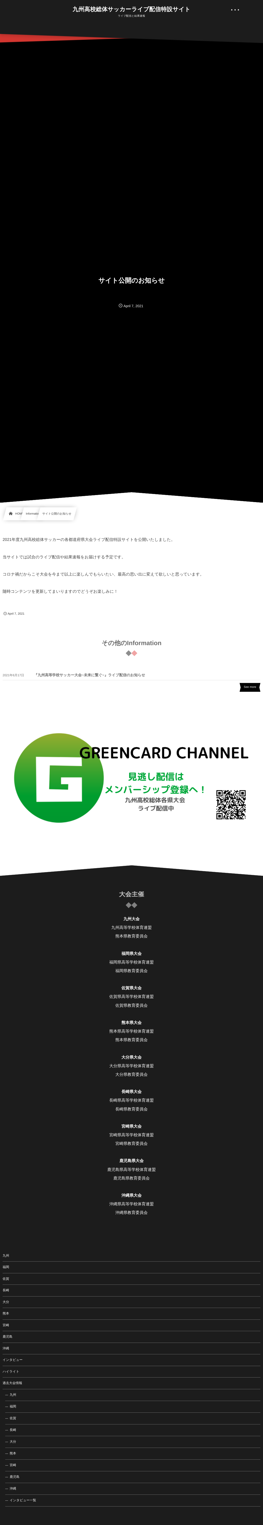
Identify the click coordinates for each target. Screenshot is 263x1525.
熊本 (6, 1313)
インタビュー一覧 (23, 1500)
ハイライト (11, 1371)
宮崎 (6, 1325)
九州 (6, 1255)
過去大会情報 (12, 1383)
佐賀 (6, 1279)
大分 (6, 1302)
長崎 (6, 1290)
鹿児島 (8, 1336)
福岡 (6, 1267)
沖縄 (6, 1348)
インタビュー (12, 1360)
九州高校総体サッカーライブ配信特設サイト (131, 9)
